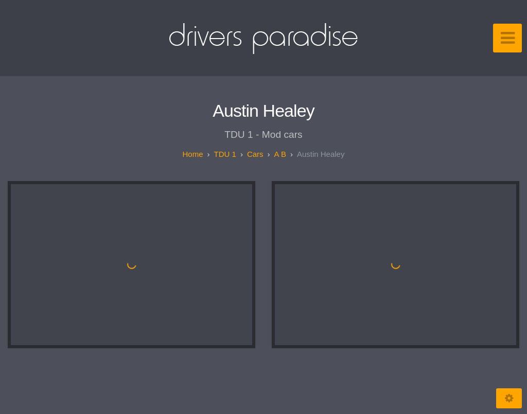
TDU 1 (225, 154)
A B (280, 154)
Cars (255, 154)
